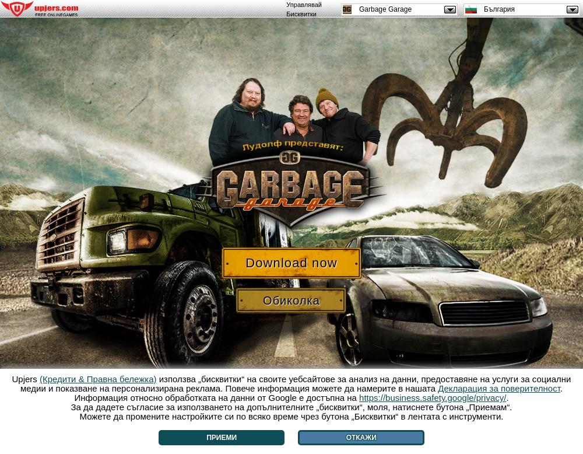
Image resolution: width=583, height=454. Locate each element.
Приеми (221, 438)
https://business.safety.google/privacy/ (432, 398)
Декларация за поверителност (499, 388)
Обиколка (291, 300)
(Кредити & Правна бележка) (98, 379)
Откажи (361, 438)
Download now (291, 263)
